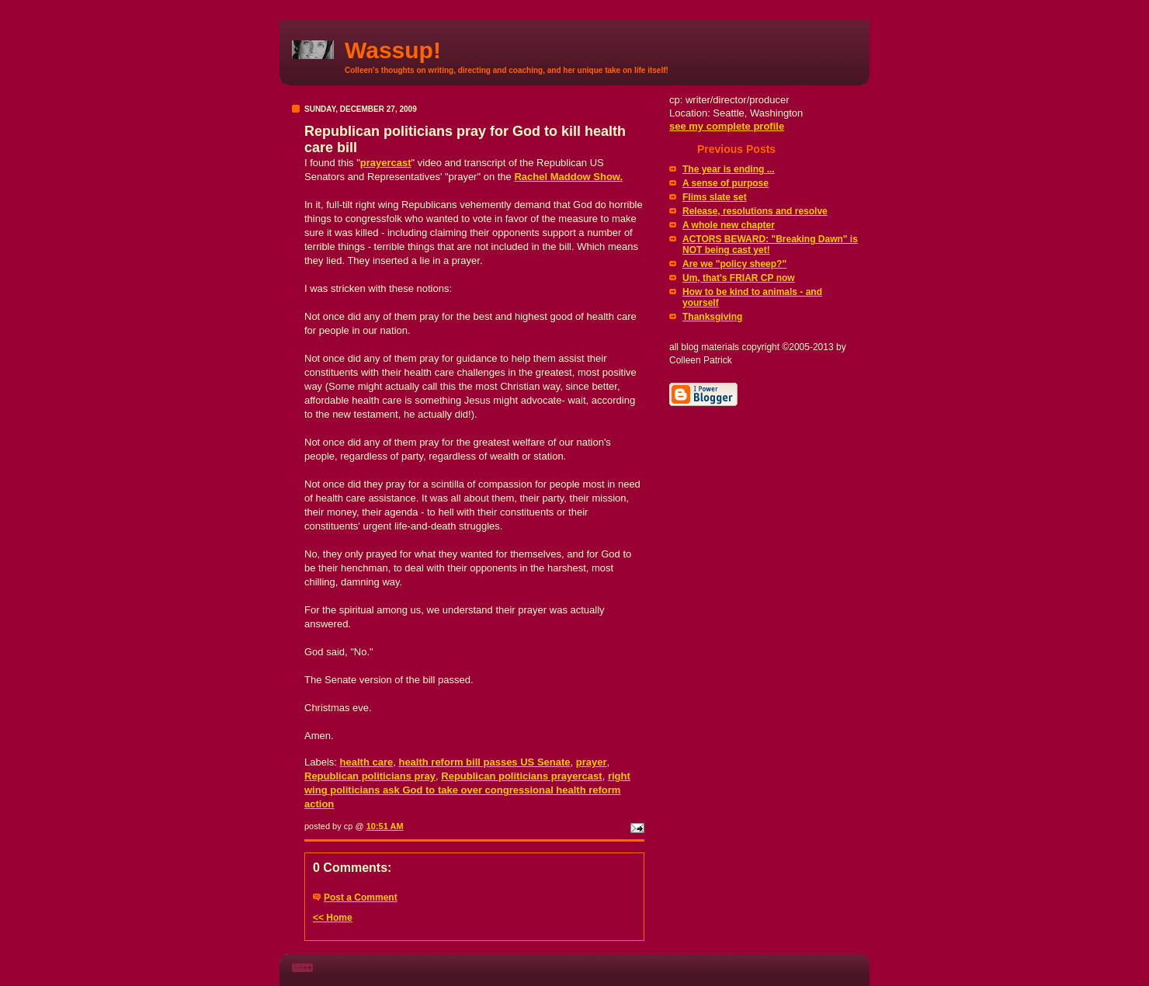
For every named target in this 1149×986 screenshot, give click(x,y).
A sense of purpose (725, 183)
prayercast (385, 162)
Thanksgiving (712, 316)
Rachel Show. (568, 176)
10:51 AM (385, 826)
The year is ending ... (728, 169)
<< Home (332, 917)
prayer (591, 762)
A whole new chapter (728, 225)
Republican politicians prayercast (521, 776)
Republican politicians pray (370, 776)
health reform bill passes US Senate (484, 762)
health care (367, 762)
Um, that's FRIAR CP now (738, 278)
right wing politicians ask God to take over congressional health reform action (467, 790)
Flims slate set (714, 197)
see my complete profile (726, 126)
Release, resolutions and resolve (755, 211)
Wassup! (393, 50)
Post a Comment (360, 897)
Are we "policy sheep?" (734, 264)
